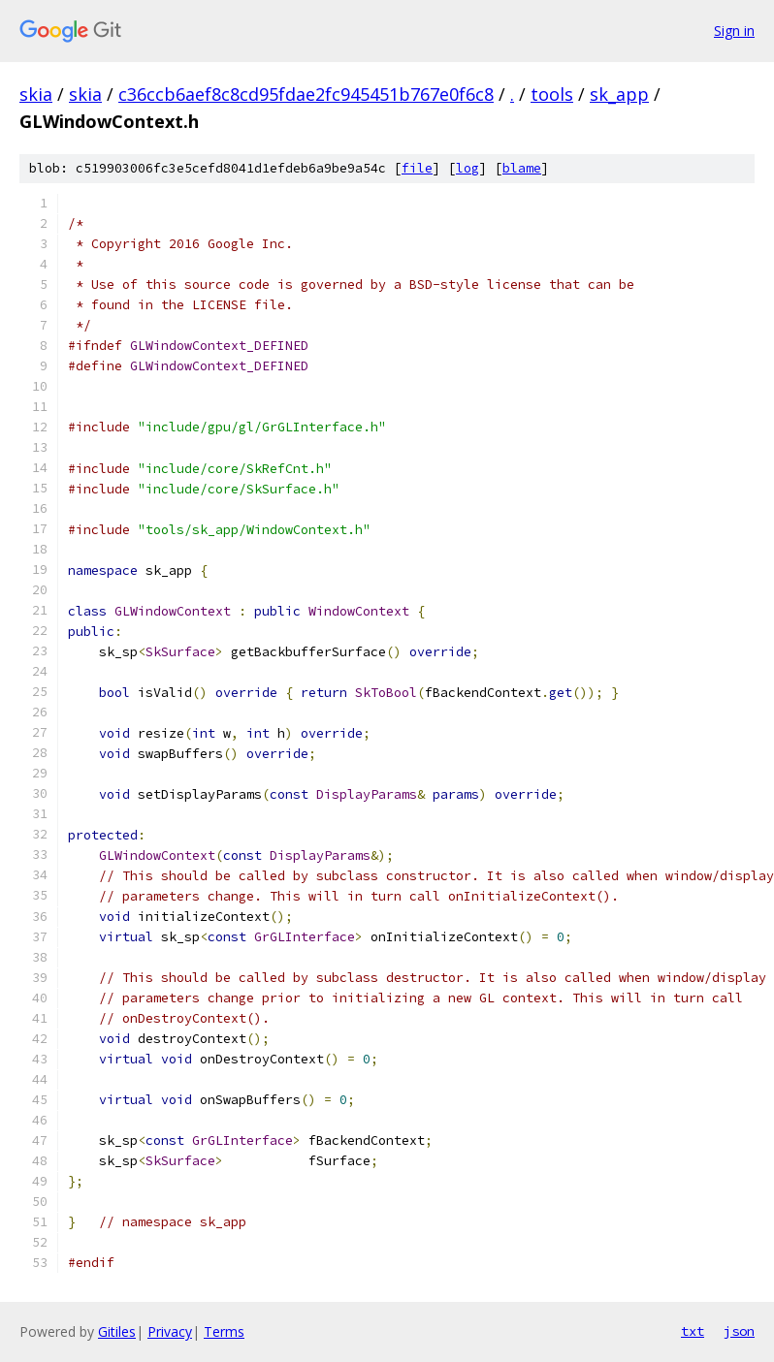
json (739, 1331)
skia (35, 94)
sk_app (619, 94)
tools (552, 94)
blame (521, 168)
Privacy (169, 1331)
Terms (224, 1331)
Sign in (734, 30)
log (467, 168)
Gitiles (117, 1331)
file (417, 168)
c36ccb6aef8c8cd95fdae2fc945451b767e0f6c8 (306, 94)
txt (692, 1331)
